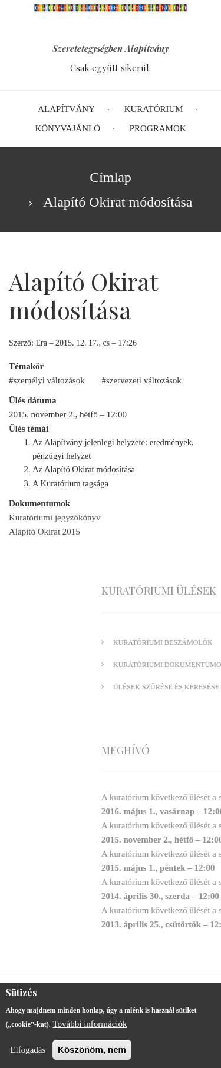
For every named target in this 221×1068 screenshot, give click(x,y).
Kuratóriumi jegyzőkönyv (54, 517)
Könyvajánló (67, 128)
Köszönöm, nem (92, 1054)
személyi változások (49, 380)
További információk (89, 1028)
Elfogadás (27, 1054)
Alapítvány (66, 109)
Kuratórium (153, 109)
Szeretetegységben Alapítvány (110, 49)
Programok (158, 128)
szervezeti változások (144, 380)
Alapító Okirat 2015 (44, 531)
